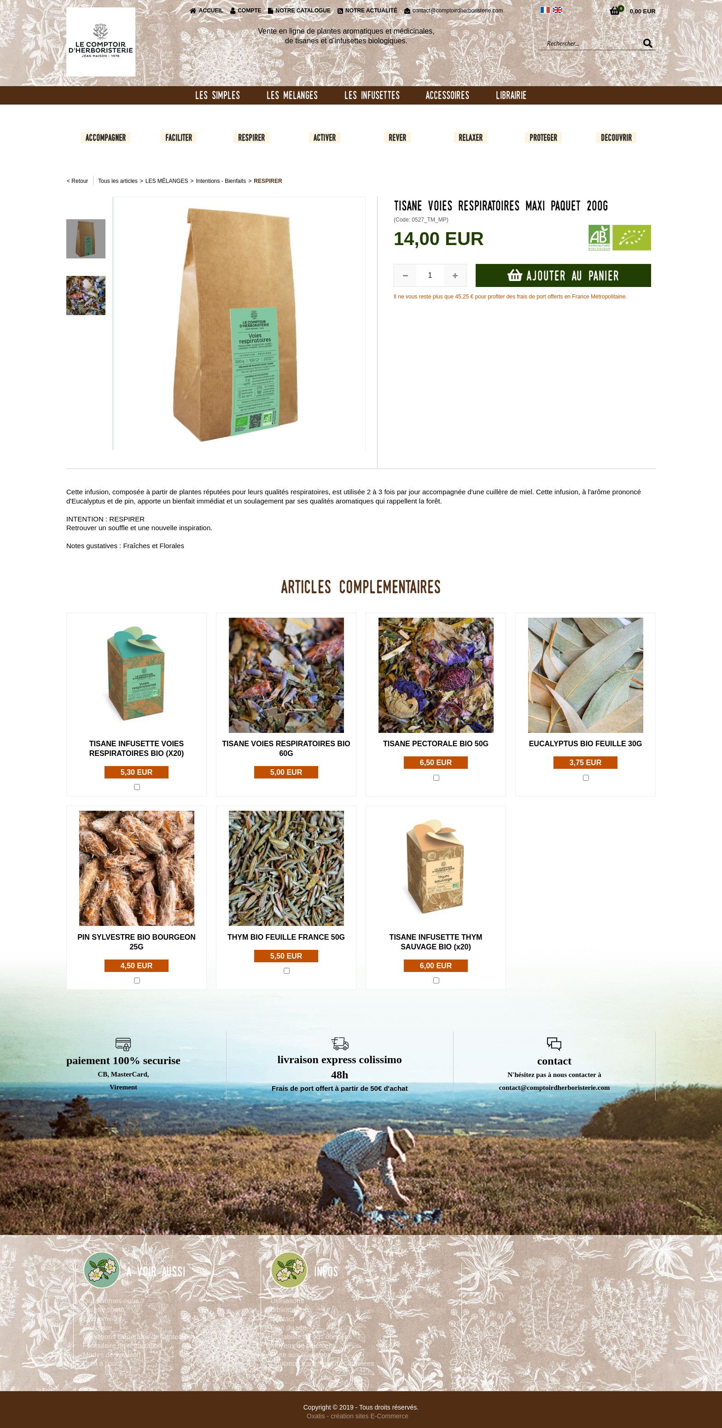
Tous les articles (117, 182)
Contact (282, 1319)
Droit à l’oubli (103, 1364)
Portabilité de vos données (311, 1337)
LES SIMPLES (217, 95)
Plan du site (288, 1328)
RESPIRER (268, 182)
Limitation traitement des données (322, 1364)
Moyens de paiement (302, 1346)
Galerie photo (103, 1310)
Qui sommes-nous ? (114, 1301)
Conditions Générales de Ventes (132, 1337)
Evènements (102, 1319)
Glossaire (97, 1328)
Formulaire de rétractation (122, 1346)
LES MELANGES (292, 95)
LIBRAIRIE (511, 95)
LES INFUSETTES (372, 95)
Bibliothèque (289, 1310)
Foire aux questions (300, 1355)
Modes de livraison (111, 1355)
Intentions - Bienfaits (221, 182)
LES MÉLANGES (167, 182)
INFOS (326, 1272)
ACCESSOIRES (447, 95)
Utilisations (287, 1301)
